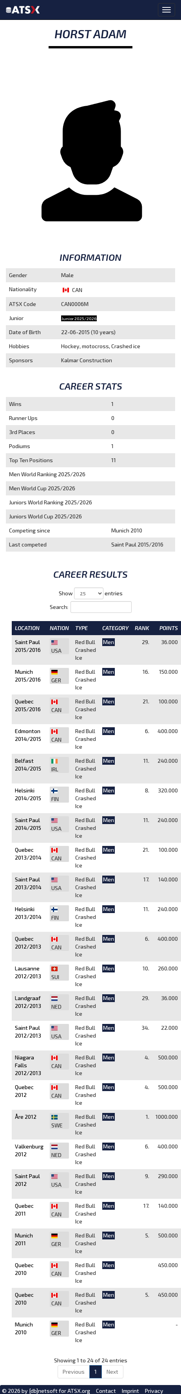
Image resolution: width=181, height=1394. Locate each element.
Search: (91, 607)
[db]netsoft (43, 1390)
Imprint (130, 1390)
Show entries (91, 593)
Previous (74, 1371)
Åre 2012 (25, 1116)
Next (112, 1371)
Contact (106, 1390)
